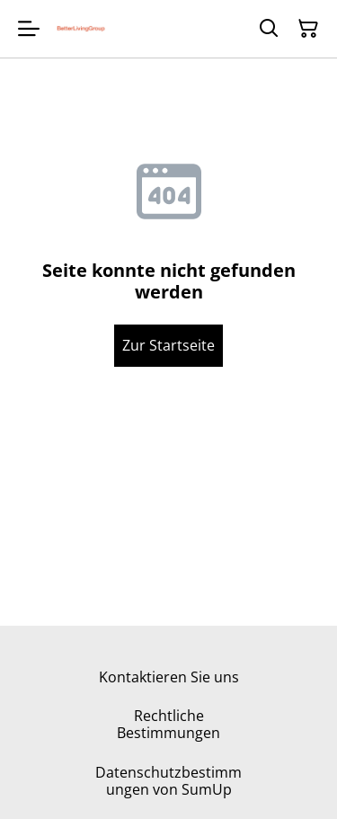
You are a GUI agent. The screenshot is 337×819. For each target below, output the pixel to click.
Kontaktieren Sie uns (169, 677)
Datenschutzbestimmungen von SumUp (168, 780)
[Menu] (29, 29)
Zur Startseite (168, 345)
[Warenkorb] (308, 29)
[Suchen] (268, 29)
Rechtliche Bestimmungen (168, 724)
